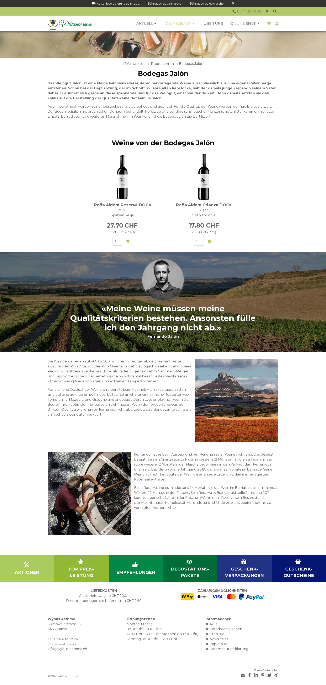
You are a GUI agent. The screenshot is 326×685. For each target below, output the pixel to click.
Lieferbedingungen (226, 629)
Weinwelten (135, 64)
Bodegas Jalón (191, 64)
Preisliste (217, 634)
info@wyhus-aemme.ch (67, 649)
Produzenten (162, 64)
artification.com (68, 676)
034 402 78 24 (66, 639)
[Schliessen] (233, 4)
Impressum (219, 644)
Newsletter (219, 639)
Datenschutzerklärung (229, 649)
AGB (213, 624)
